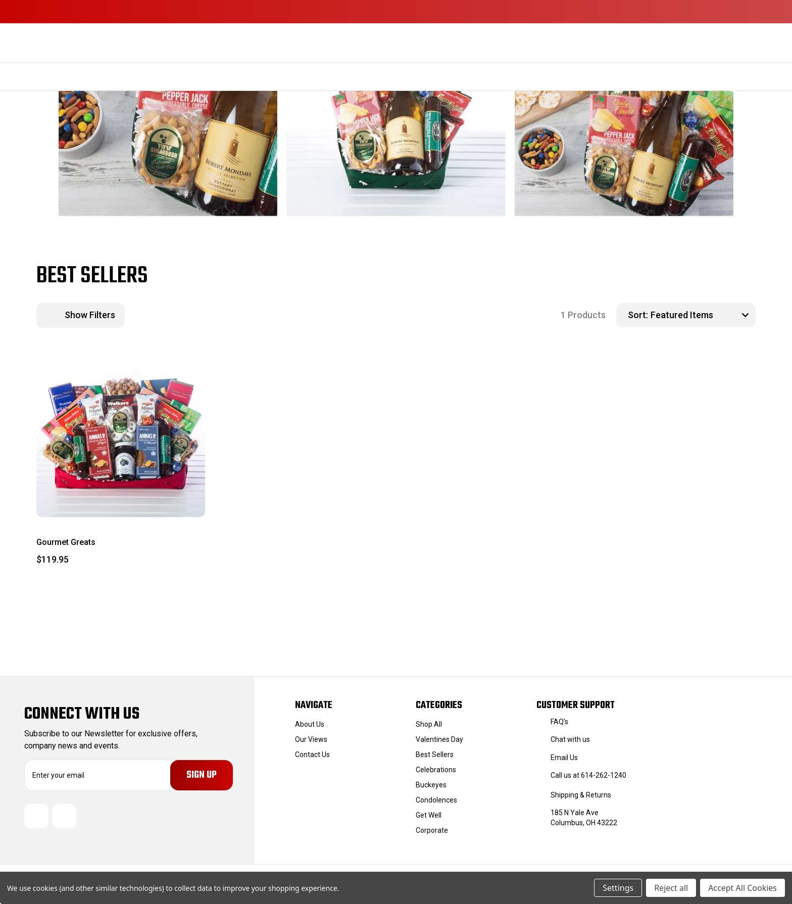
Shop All (429, 724)
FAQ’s (559, 722)
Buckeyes (431, 785)
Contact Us (312, 754)
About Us (309, 724)
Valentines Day (439, 739)
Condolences (436, 800)
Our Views (311, 739)
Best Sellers (435, 754)
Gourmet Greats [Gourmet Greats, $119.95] (65, 542)
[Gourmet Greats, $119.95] (120, 433)
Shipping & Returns (581, 795)
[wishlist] (172, 367)
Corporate (432, 830)
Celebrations (436, 770)
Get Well (428, 815)
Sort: (638, 315)
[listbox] (702, 315)
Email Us (564, 758)
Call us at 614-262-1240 (588, 775)
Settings (618, 887)
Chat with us (570, 739)
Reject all (671, 887)
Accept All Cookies (742, 887)
